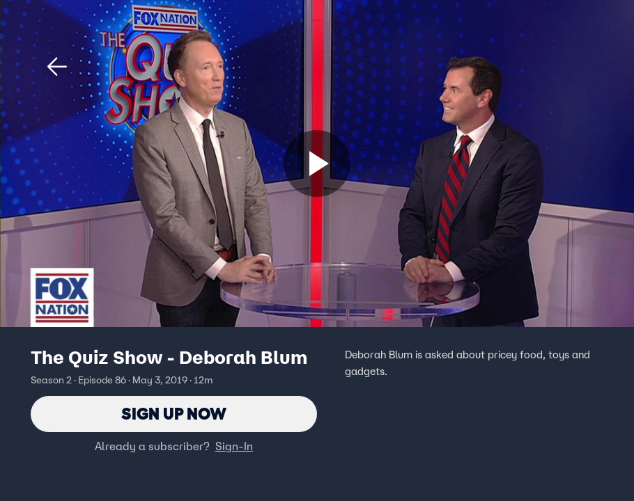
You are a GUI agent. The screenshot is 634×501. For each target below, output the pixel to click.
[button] (57, 67)
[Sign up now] (317, 163)
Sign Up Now (173, 413)
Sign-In (234, 446)
